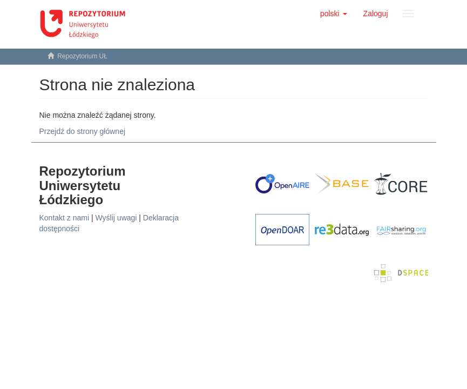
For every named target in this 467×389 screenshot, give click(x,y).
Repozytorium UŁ (82, 56)
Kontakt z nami (64, 217)
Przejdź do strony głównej (82, 131)
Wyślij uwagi (116, 217)
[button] (333, 13)
